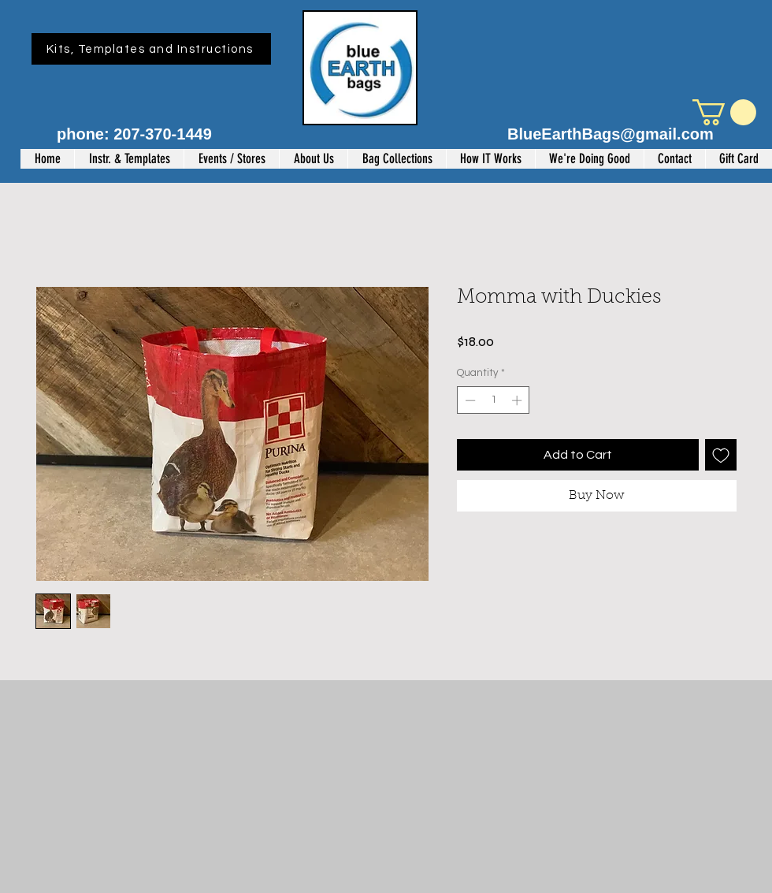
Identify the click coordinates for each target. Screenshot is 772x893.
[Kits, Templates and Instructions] (151, 49)
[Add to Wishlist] (721, 455)
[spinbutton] (493, 400)
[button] (724, 112)
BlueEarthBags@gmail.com (610, 134)
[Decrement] (468, 400)
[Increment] (518, 400)
